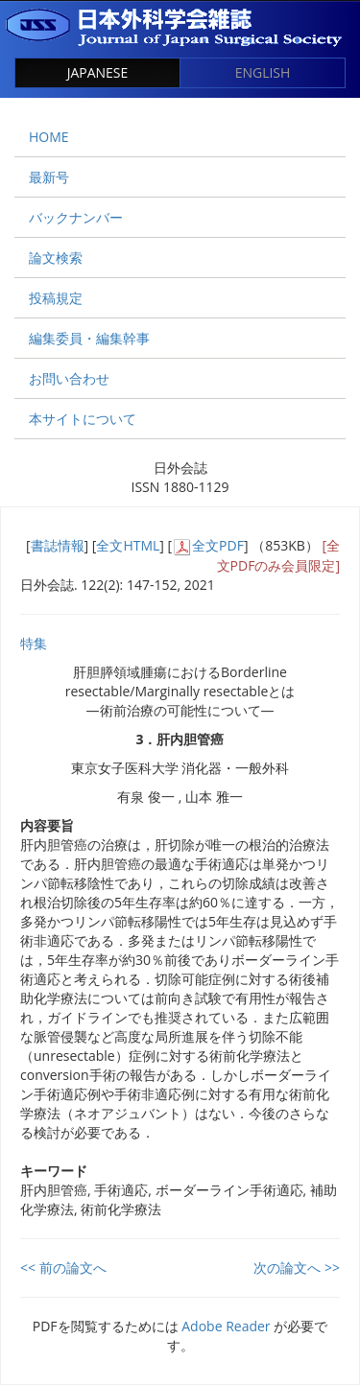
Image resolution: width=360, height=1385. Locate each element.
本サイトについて (82, 419)
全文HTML (127, 545)
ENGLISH (263, 72)
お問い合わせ (69, 378)
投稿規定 (56, 298)
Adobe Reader (225, 1326)
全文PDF (218, 545)
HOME (49, 137)
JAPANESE (98, 72)
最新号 (49, 177)
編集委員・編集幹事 (89, 338)
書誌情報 (57, 545)
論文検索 (56, 257)
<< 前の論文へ (63, 1267)
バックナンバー (76, 217)
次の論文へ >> (296, 1267)
